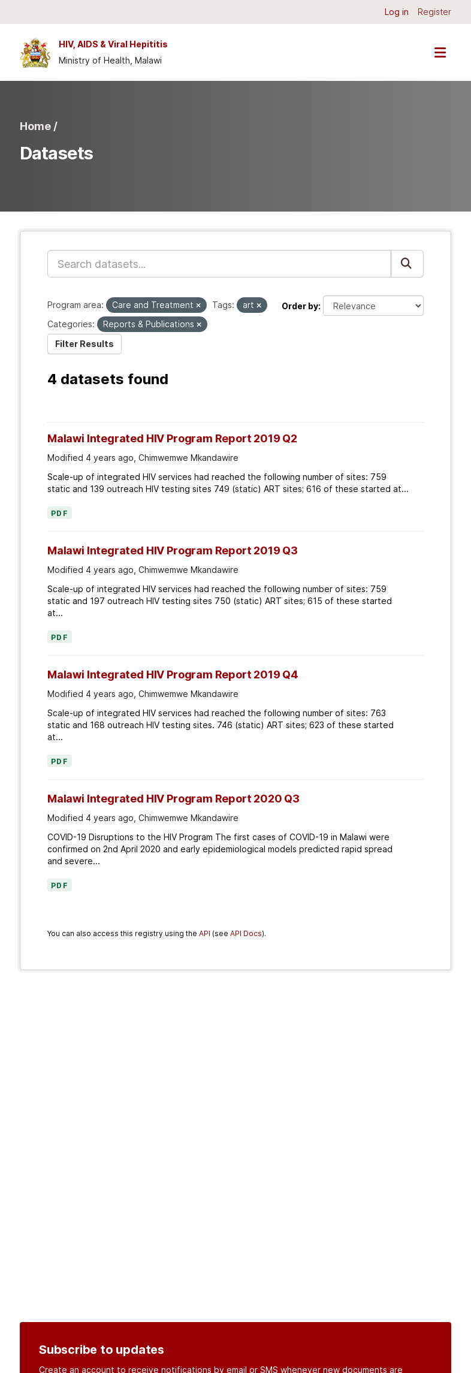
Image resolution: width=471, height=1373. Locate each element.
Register (434, 12)
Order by (300, 306)
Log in (397, 12)
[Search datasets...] (219, 263)
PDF (59, 513)
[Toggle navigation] (440, 52)
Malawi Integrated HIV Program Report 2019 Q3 (172, 550)
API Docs (246, 933)
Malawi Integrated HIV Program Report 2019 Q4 (172, 674)
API (204, 933)
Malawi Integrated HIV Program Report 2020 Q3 (173, 798)
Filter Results (84, 344)
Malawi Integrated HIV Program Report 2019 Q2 (172, 438)
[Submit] (407, 263)
